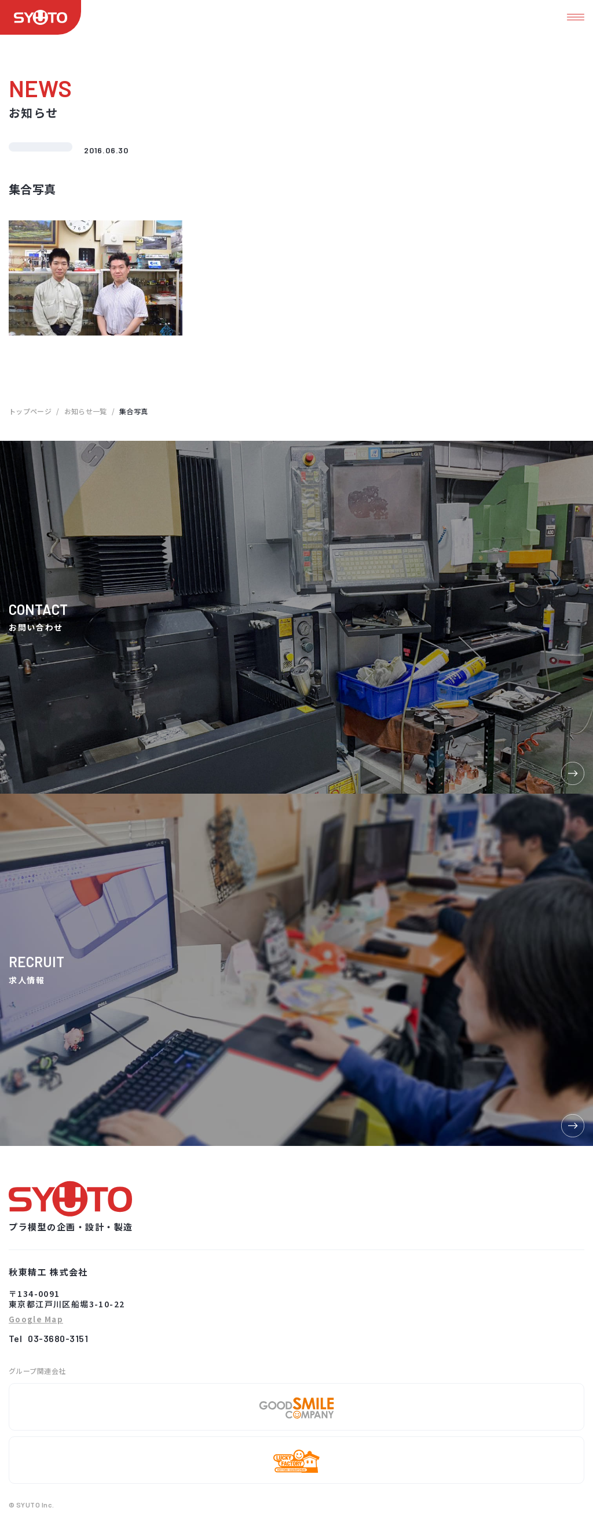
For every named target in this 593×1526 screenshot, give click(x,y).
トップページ (30, 411)
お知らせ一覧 (85, 411)
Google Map (36, 1320)
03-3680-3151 (58, 1338)
